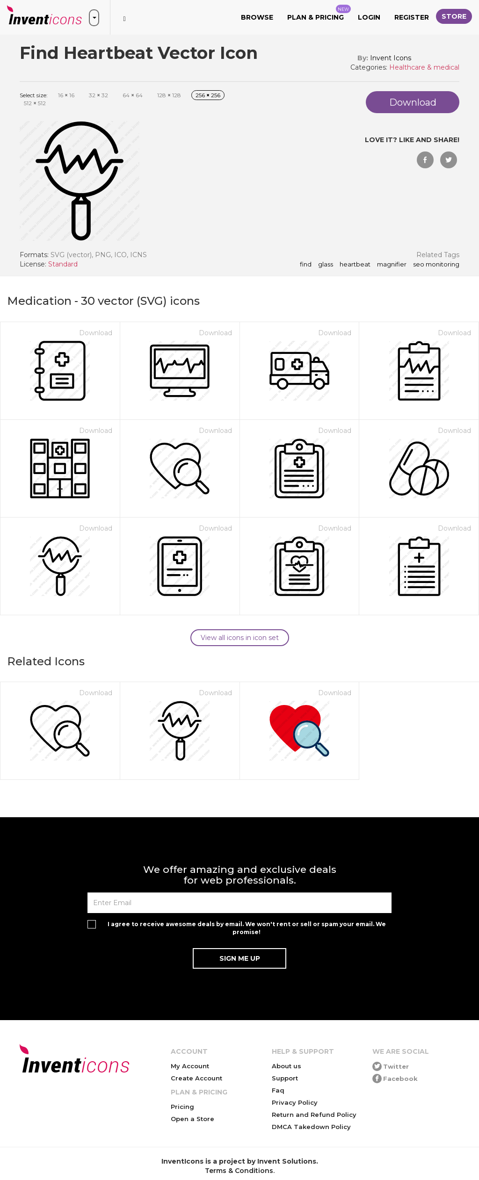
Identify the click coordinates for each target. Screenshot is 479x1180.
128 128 (169, 95)
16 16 (66, 95)
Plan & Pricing (319, 13)
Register (411, 17)
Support (285, 1078)
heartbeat (355, 264)
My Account (190, 1066)
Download (95, 333)
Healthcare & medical (424, 67)
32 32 (98, 95)
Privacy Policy (295, 1102)
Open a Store (192, 1118)
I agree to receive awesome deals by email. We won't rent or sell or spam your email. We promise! (247, 928)
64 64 (133, 95)
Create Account (196, 1078)
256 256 (208, 95)
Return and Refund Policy (314, 1114)
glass (325, 264)
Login (369, 17)
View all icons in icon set (240, 637)
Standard (63, 264)
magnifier (391, 264)
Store (454, 16)
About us (286, 1066)
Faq (278, 1090)
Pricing (182, 1106)
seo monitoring (436, 264)
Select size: (34, 95)
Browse (257, 17)
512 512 (35, 103)
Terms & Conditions (239, 1170)
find (306, 264)
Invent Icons (390, 58)
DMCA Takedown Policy (311, 1126)
